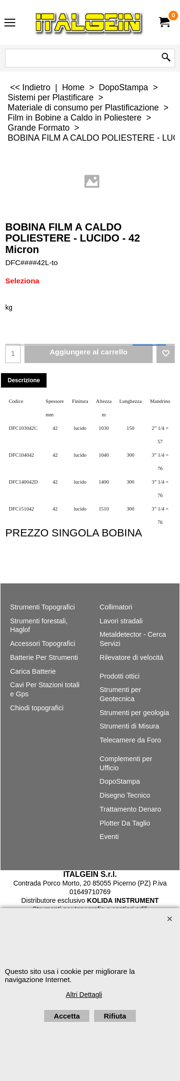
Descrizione (24, 380)
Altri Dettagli (84, 994)
